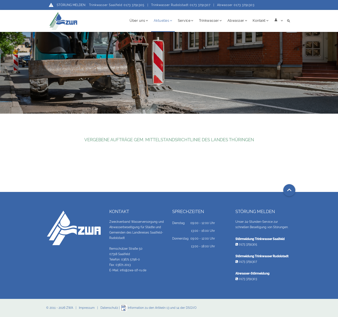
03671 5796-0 (130, 259)
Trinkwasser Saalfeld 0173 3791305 (116, 5)
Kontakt (260, 21)
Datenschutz (109, 307)
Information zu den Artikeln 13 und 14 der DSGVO (158, 307)
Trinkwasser (210, 21)
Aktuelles (163, 21)
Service (185, 21)
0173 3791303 (246, 279)
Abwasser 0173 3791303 (235, 5)
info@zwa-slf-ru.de (133, 270)
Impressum (87, 307)
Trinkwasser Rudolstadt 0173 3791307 (180, 5)
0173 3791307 (246, 261)
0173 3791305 (246, 244)
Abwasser (237, 21)
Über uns (139, 21)
